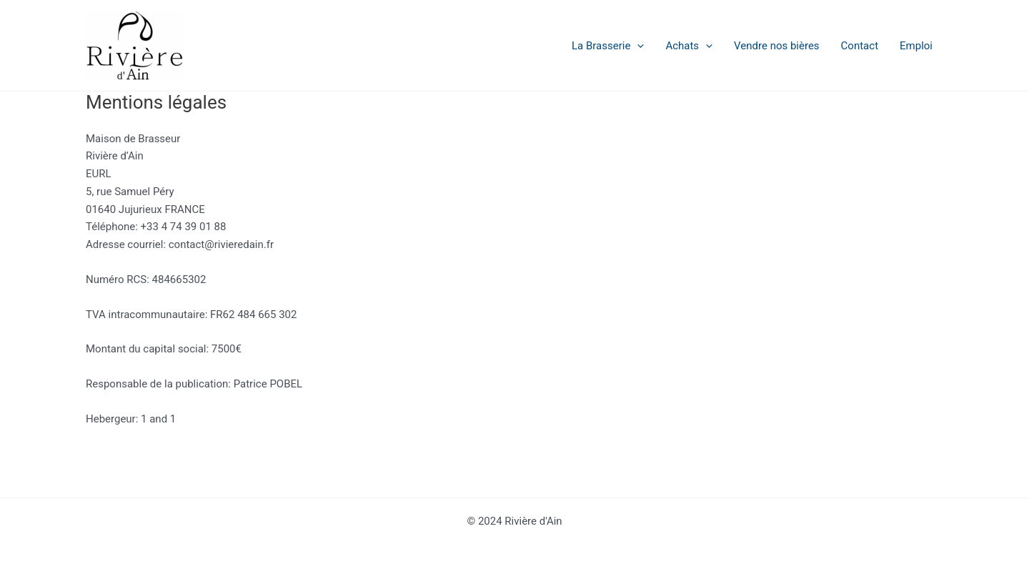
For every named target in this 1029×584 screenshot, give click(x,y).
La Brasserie (608, 46)
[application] (637, 46)
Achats (688, 46)
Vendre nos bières (777, 45)
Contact (859, 45)
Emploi (916, 45)
